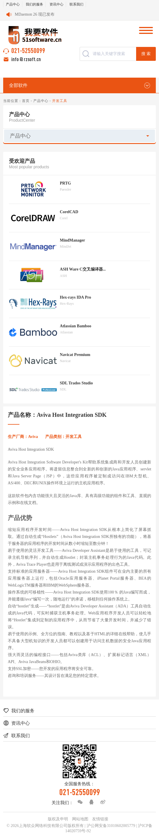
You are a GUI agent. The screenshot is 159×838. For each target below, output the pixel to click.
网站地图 (80, 819)
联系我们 (76, 4)
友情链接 (100, 819)
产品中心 (13, 4)
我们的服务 (34, 4)
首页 (26, 101)
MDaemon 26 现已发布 (34, 14)
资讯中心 (56, 4)
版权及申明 (58, 819)
